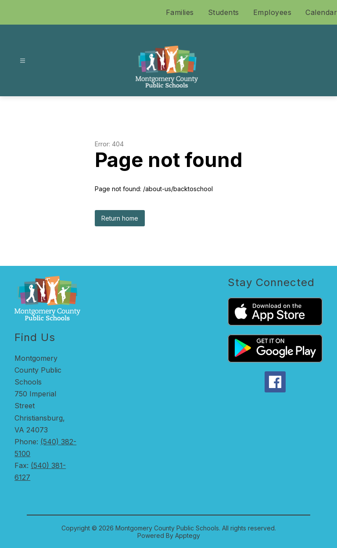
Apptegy (187, 535)
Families (180, 12)
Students (223, 12)
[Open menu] (23, 61)
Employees (272, 12)
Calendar (321, 12)
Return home (119, 218)
